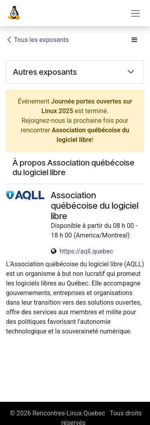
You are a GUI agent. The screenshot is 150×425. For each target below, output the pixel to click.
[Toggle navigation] (135, 13)
